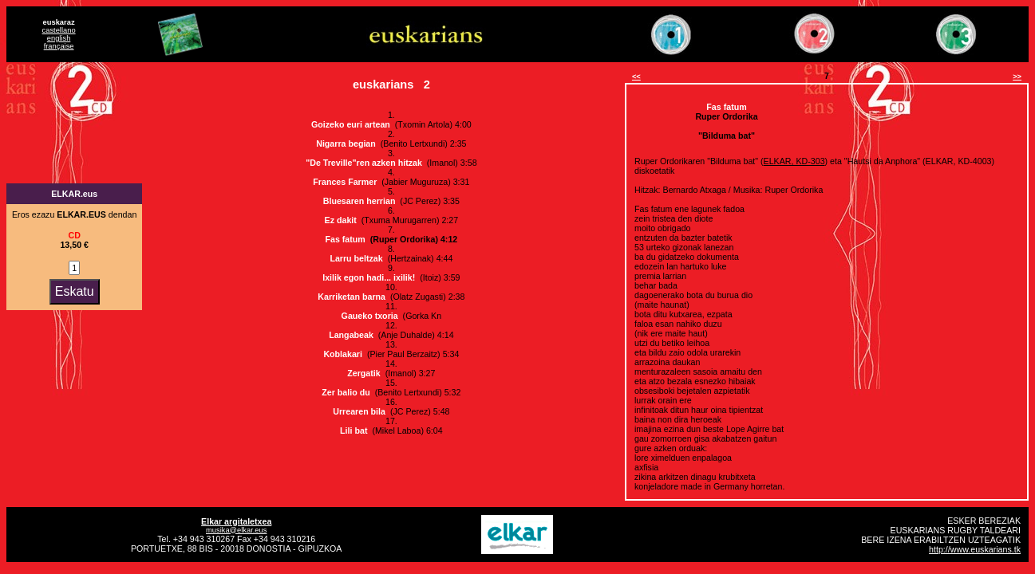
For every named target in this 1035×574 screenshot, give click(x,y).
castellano (59, 30)
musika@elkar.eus (236, 530)
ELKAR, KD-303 (794, 161)
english (59, 38)
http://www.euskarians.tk (975, 549)
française (59, 46)
